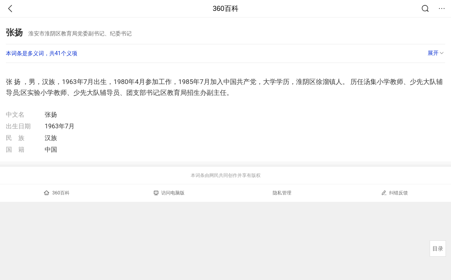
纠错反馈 (394, 193)
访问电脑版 (169, 193)
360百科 (225, 8)
